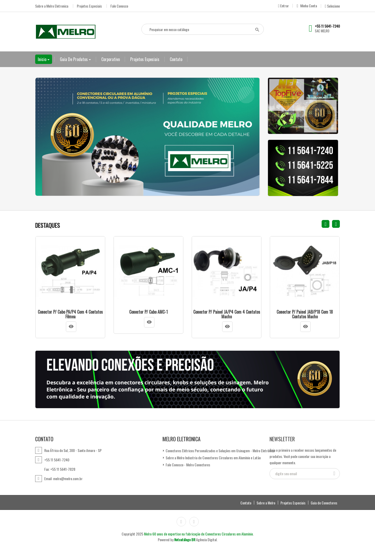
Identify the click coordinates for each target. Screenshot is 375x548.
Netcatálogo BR (184, 539)
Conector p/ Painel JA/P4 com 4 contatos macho (226, 312)
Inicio (42, 59)
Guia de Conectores (324, 502)
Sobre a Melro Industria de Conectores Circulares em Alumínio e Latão (213, 457)
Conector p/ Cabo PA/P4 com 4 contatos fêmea (70, 312)
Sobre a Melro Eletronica (51, 6)
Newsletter (282, 439)
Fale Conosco (119, 6)
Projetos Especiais (89, 6)
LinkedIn (194, 521)
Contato (176, 59)
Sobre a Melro (266, 502)
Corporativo (110, 59)
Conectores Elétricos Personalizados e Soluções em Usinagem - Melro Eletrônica (219, 450)
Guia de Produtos (74, 59)
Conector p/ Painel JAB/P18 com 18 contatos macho (305, 312)
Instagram (181, 521)
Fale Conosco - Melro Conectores (187, 464)
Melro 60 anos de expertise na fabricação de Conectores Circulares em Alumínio (198, 534)
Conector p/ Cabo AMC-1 (148, 310)
